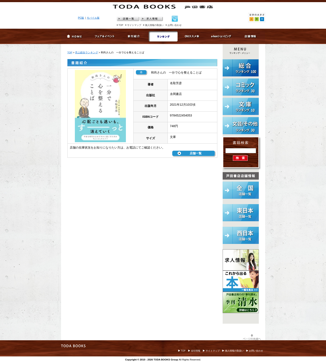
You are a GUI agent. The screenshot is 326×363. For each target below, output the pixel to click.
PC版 (81, 17)
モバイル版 (93, 17)
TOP (121, 25)
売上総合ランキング (86, 52)
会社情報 (195, 350)
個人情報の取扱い (154, 25)
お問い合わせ (175, 25)
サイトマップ (134, 25)
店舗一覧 (196, 153)
